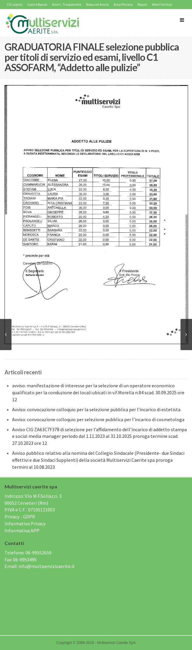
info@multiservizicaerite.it (46, 566)
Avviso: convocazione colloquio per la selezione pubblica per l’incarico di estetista (96, 409)
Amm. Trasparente (66, 4)
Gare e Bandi (37, 4)
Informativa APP (22, 530)
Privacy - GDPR (20, 517)
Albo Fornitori (162, 4)
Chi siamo (14, 4)
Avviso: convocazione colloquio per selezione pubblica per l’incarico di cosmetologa (98, 419)
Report (142, 4)
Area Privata (123, 4)
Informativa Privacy (25, 523)
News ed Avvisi (97, 4)
